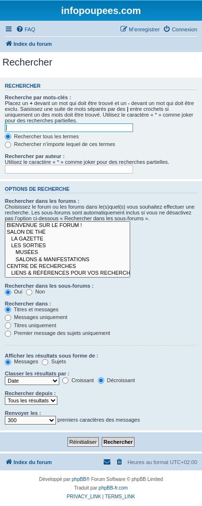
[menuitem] (25, 29)
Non (35, 291)
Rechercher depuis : (30, 393)
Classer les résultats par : (37, 373)
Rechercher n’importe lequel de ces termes (60, 144)
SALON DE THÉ (67, 232)
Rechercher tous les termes (42, 136)
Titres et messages (31, 309)
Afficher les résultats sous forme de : (51, 356)
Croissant (78, 380)
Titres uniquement (30, 325)
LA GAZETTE (67, 239)
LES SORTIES (67, 245)
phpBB (79, 479)
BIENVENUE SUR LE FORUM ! (67, 225)
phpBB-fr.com (113, 488)
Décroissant (116, 380)
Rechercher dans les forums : (42, 201)
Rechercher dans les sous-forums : (49, 286)
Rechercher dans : (28, 303)
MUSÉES (67, 252)
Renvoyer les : (23, 413)
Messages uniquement (36, 317)
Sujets (54, 361)
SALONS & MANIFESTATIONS (67, 259)
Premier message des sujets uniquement (57, 333)
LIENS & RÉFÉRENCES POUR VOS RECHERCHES (67, 273)
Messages (21, 361)
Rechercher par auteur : (35, 156)
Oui (13, 291)
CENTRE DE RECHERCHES (67, 266)
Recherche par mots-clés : (38, 97)
